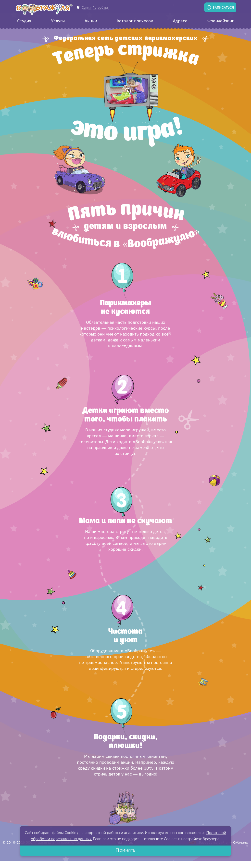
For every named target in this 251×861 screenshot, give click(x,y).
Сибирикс (241, 842)
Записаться (223, 7)
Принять (125, 850)
